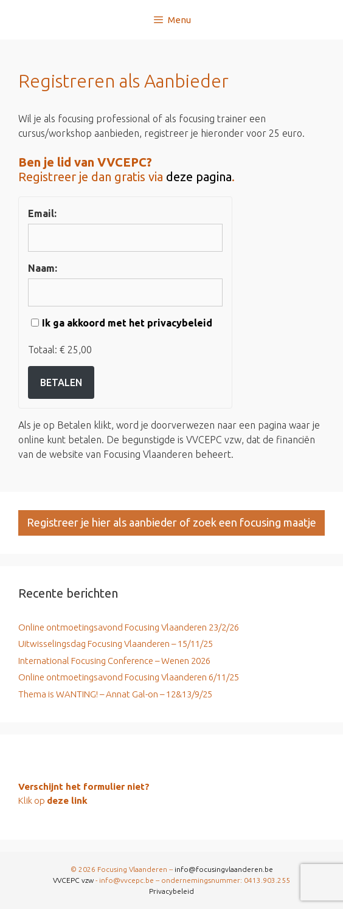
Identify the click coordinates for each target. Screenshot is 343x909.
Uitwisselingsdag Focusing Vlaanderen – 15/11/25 (115, 643)
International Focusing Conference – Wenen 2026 (114, 660)
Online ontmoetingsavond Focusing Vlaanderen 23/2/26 (128, 627)
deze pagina (199, 177)
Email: (42, 213)
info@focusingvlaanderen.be (224, 869)
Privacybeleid (171, 891)
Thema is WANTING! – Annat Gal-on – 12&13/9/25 (115, 694)
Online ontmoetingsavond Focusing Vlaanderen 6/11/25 (128, 677)
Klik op (53, 800)
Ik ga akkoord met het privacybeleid (127, 322)
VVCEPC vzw (74, 880)
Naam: (42, 268)
